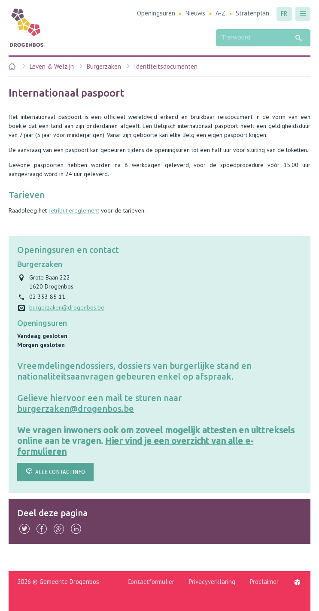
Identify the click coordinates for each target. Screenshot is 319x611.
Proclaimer (264, 582)
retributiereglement (74, 210)
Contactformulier (151, 582)
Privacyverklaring (212, 582)
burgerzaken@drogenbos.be (75, 408)
